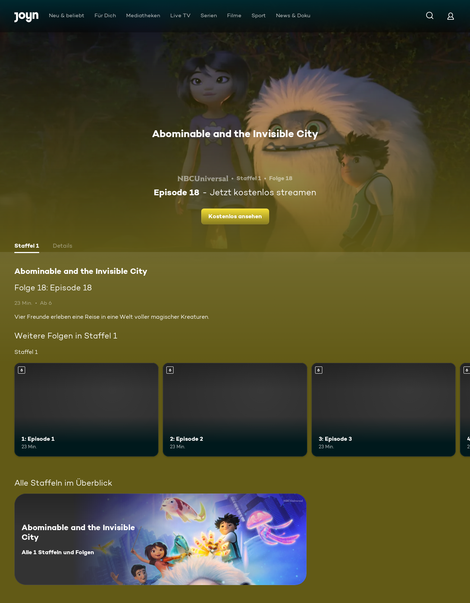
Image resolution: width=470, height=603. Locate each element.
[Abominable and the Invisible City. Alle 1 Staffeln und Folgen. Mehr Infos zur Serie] (160, 539)
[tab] (27, 246)
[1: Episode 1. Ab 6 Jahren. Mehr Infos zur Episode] (86, 410)
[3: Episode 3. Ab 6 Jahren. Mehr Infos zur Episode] (384, 410)
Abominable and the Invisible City (235, 133)
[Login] (450, 16)
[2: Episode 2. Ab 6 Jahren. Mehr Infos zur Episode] (235, 410)
